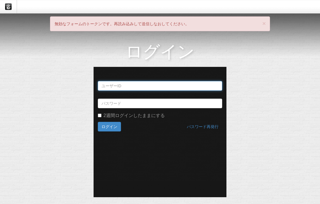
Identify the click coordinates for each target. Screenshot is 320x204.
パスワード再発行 (203, 126)
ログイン (109, 126)
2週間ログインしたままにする (131, 115)
